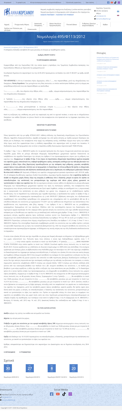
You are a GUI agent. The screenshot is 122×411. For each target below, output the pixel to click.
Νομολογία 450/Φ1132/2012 (53, 377)
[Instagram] (119, 2)
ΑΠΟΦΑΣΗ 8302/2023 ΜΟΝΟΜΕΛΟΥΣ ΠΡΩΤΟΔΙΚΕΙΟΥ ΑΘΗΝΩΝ (107, 88)
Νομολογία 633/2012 (33, 376)
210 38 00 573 (101, 16)
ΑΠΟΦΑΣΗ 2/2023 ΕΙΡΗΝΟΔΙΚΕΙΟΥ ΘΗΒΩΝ (108, 73)
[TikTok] (115, 2)
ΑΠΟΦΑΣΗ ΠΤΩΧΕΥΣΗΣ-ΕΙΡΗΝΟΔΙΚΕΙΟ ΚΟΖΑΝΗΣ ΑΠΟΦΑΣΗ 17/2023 (107, 66)
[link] (118, 11)
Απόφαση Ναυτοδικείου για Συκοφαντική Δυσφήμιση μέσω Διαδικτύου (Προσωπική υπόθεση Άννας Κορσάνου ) (108, 57)
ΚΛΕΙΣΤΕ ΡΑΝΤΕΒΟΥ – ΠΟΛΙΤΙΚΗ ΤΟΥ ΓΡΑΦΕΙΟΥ (57, 15)
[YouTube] (112, 2)
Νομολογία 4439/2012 (12, 376)
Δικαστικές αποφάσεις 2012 (13, 45)
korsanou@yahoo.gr (103, 19)
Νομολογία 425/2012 (76, 376)
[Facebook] (108, 2)
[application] (37, 24)
